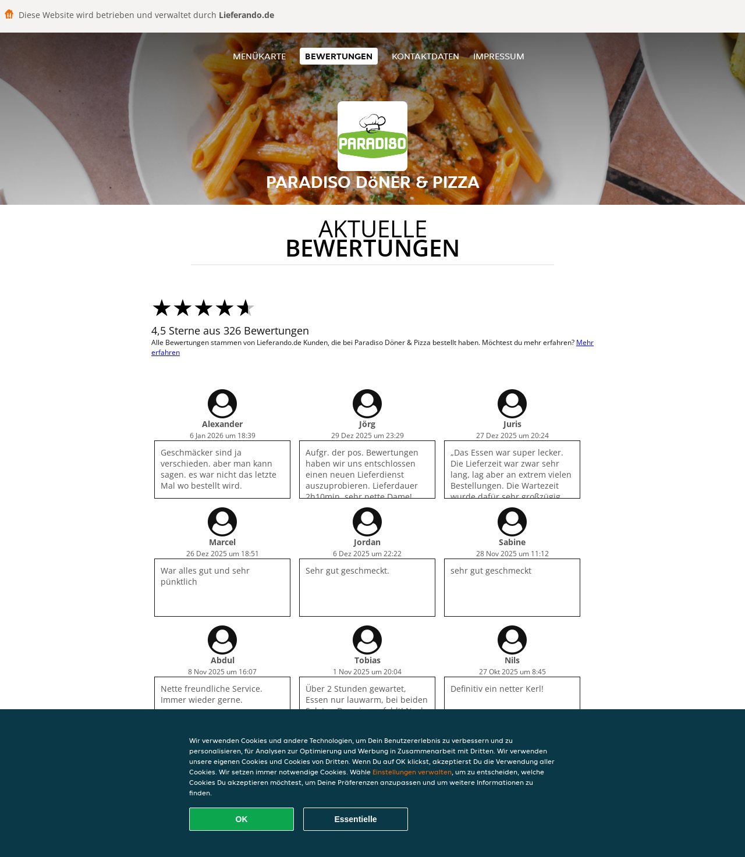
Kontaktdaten (425, 56)
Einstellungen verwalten (412, 771)
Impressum (498, 56)
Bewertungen (338, 56)
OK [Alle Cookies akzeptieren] (242, 819)
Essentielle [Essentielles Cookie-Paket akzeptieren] (355, 819)
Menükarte (259, 56)
